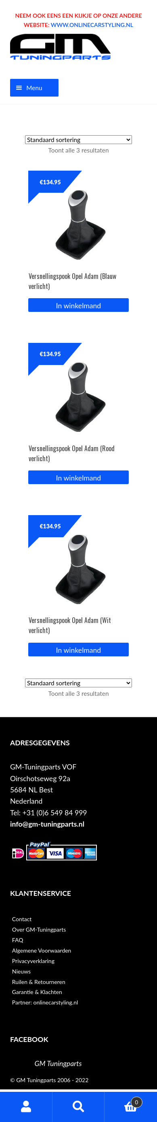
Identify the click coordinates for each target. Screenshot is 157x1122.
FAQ (17, 939)
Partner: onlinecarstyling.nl (45, 1002)
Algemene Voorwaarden (41, 950)
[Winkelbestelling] (78, 139)
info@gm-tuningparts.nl (47, 824)
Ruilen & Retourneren (38, 981)
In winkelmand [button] (78, 305)
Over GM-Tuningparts (39, 929)
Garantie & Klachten (37, 991)
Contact (22, 919)
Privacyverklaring (33, 960)
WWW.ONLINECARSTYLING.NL (92, 24)
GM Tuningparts (58, 1063)
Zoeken (78, 1107)
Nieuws (21, 971)
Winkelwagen (123, 1100)
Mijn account (26, 1107)
